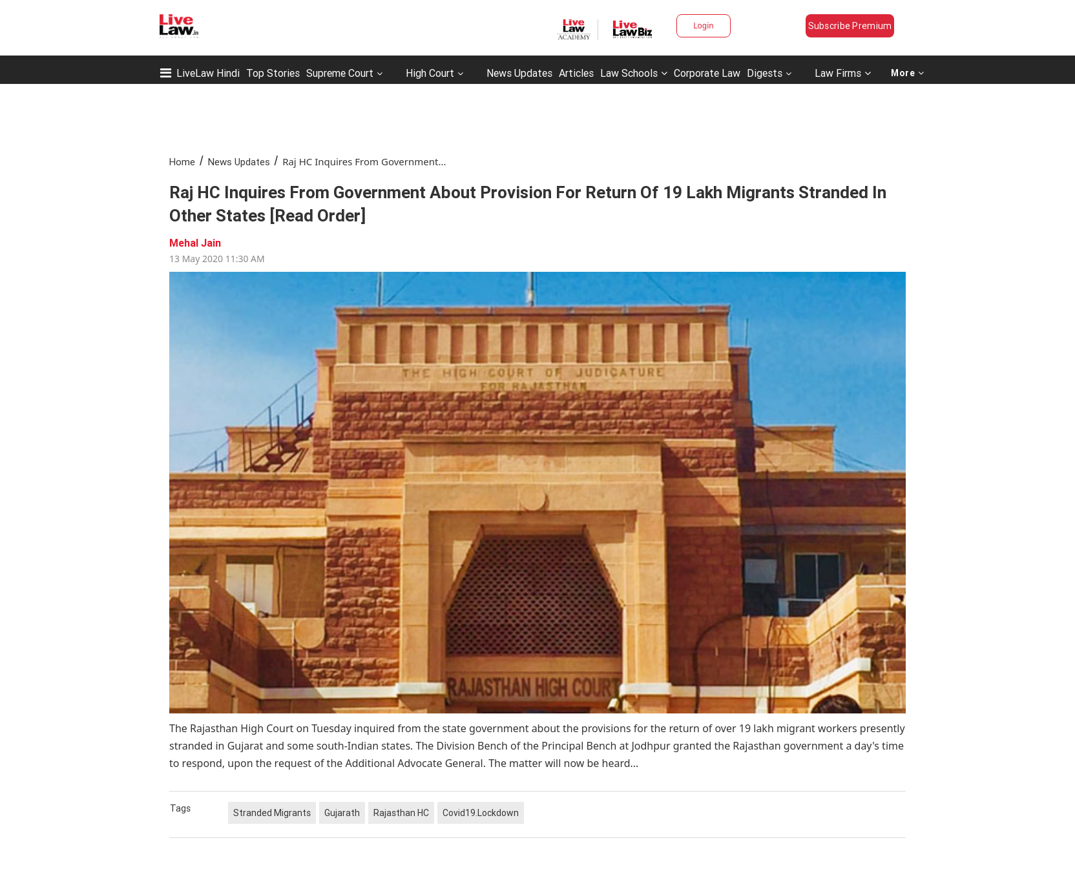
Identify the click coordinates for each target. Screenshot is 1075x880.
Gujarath (342, 813)
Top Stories (273, 73)
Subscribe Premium (850, 26)
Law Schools (633, 73)
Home (182, 162)
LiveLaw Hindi (208, 73)
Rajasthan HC (401, 813)
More (907, 73)
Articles (576, 73)
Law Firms (843, 73)
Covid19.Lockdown (481, 813)
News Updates (519, 73)
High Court (430, 73)
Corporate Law (707, 73)
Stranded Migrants (272, 813)
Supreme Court (339, 73)
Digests (764, 73)
